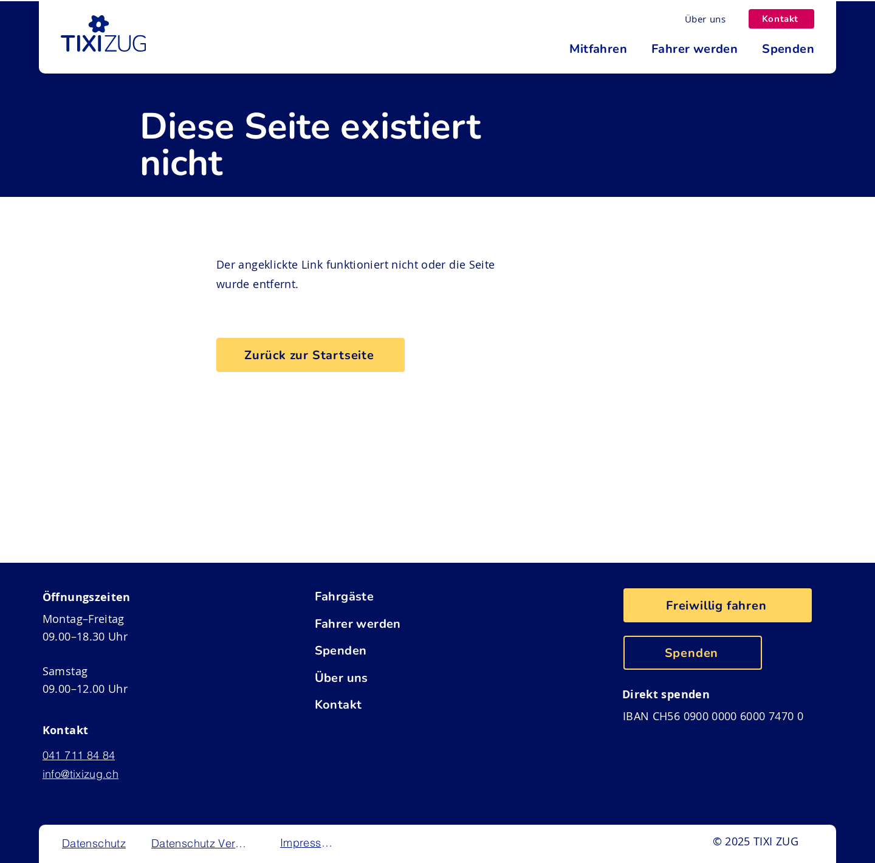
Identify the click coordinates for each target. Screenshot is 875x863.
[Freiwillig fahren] (717, 605)
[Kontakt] (781, 19)
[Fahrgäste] (395, 596)
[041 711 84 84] (90, 755)
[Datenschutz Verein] (200, 843)
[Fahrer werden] (395, 623)
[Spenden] (395, 650)
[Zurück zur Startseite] (310, 355)
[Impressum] (308, 842)
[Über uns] (705, 19)
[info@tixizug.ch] (90, 774)
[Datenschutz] (95, 843)
